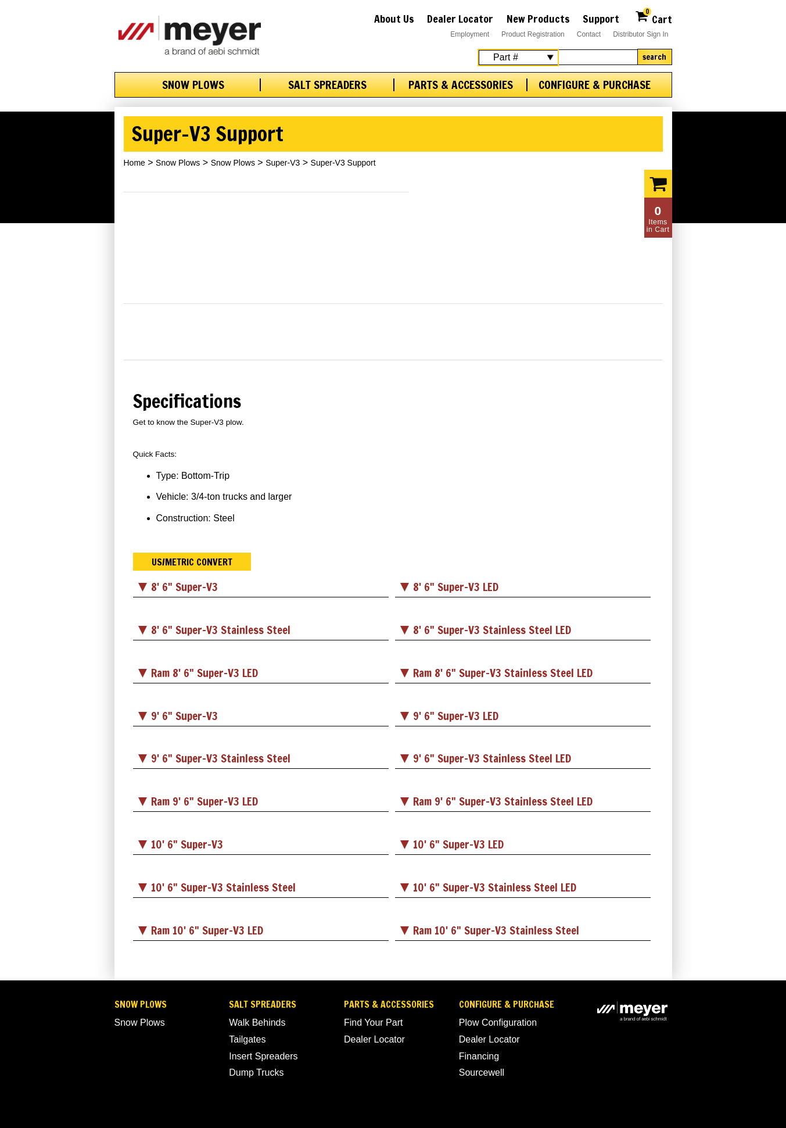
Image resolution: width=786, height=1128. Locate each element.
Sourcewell (481, 1072)
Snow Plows (193, 85)
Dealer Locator (460, 18)
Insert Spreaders (263, 1056)
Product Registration (533, 34)
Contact (589, 34)
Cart (653, 17)
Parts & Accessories (460, 85)
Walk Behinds (257, 1022)
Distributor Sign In (640, 34)
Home (134, 162)
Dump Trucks (256, 1072)
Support (601, 18)
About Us (394, 18)
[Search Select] (518, 57)
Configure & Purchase (595, 85)
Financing (479, 1056)
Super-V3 (282, 162)
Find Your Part (373, 1022)
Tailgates (247, 1039)
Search (654, 57)
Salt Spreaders (327, 85)
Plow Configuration (498, 1022)
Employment (469, 34)
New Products (538, 18)
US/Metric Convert (192, 562)
